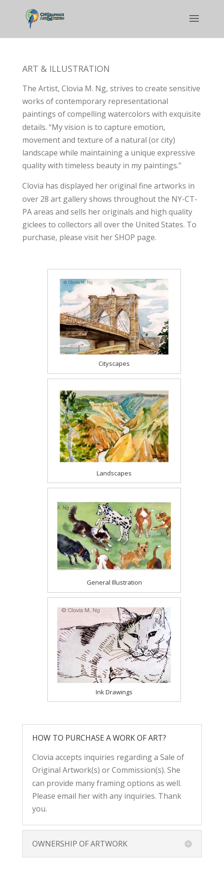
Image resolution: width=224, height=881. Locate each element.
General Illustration (114, 582)
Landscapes (114, 473)
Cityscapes (114, 363)
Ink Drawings (114, 692)
